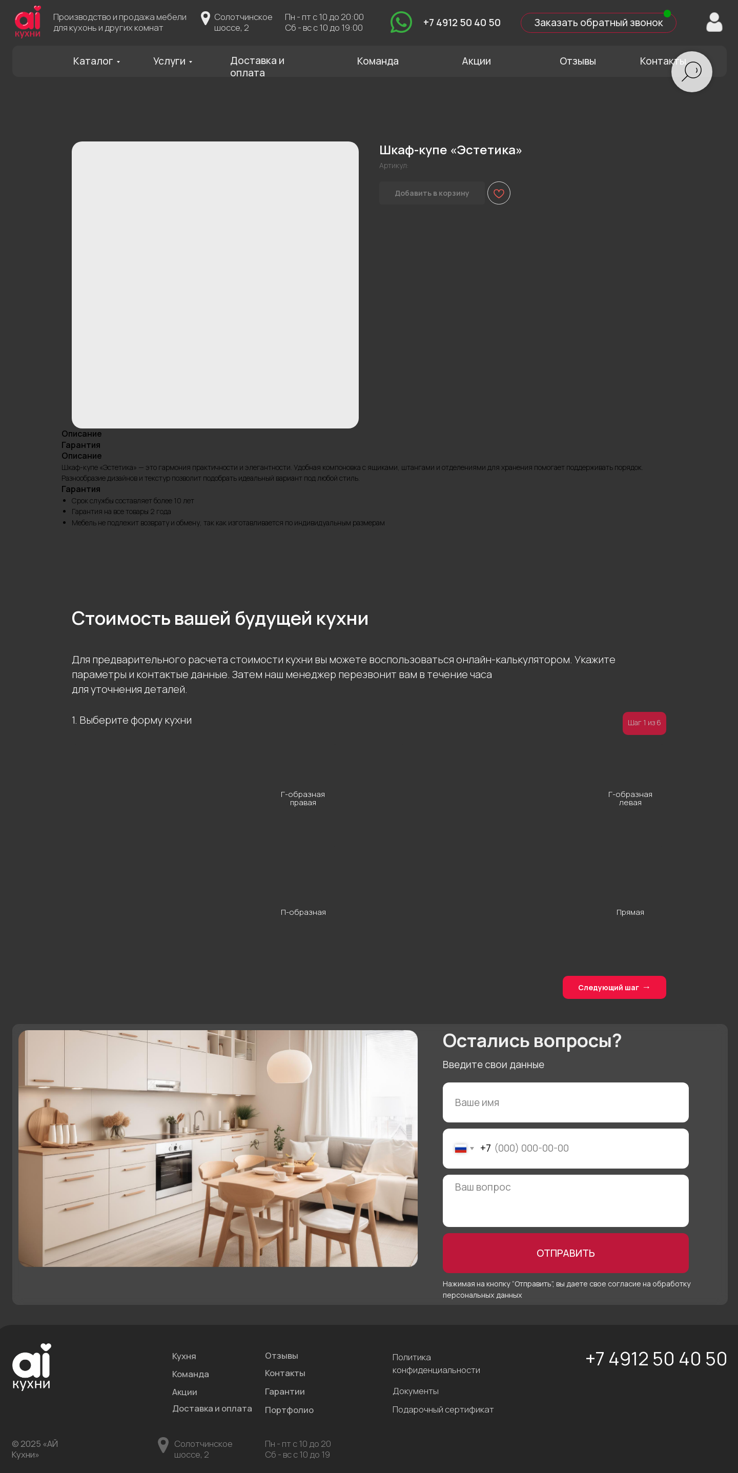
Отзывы (578, 61)
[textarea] (566, 1201)
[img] (401, 22)
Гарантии (285, 1391)
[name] (566, 1102)
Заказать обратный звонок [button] (598, 22)
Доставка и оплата (257, 66)
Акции (476, 61)
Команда (378, 61)
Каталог (93, 61)
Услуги (169, 61)
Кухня (184, 1356)
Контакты (663, 61)
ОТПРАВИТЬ (566, 1253)
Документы (416, 1391)
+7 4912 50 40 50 (462, 22)
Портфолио (289, 1410)
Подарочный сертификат (443, 1409)
